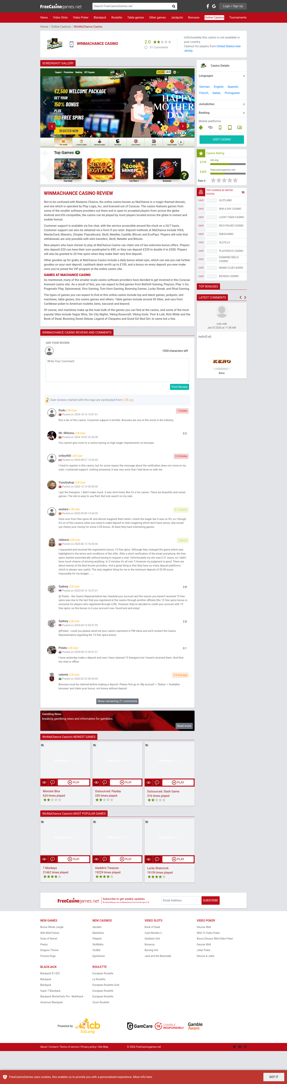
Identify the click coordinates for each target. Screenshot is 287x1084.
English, (219, 86)
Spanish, (233, 86)
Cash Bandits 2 (153, 965)
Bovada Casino (229, 278)
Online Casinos (214, 17)
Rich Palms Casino (231, 227)
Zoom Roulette (100, 1035)
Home (44, 26)
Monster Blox (51, 824)
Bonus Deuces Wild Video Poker (215, 971)
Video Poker (81, 17)
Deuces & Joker (206, 988)
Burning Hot (151, 983)
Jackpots (177, 17)
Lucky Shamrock (158, 901)
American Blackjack (51, 1035)
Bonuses (194, 17)
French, (204, 93)
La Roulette (98, 1012)
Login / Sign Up (233, 6)
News (44, 17)
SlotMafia (97, 977)
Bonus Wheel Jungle (52, 960)
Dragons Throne (49, 983)
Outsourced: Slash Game (163, 824)
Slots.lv (224, 244)
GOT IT (273, 1077)
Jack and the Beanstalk (158, 988)
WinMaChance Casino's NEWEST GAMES (68, 770)
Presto (44, 977)
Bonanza (149, 977)
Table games (135, 17)
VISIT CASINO (222, 139)
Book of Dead (152, 960)
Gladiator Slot (152, 971)
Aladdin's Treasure (107, 901)
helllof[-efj (204, 338)
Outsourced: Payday (108, 824)
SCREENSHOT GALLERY (58, 63)
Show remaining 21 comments (117, 734)
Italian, (217, 93)
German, (204, 86)
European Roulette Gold (105, 1018)
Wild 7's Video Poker (208, 965)
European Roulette (102, 1006)
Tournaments (238, 17)
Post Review (180, 387)
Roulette (116, 17)
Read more (184, 759)
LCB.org (128, 400)
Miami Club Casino (231, 269)
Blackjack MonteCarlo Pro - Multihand (61, 1029)
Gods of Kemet (48, 971)
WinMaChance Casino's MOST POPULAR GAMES (74, 846)
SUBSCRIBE (210, 933)
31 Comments (159, 47)
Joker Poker (203, 983)
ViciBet (96, 983)
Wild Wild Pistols (49, 965)
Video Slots (60, 17)
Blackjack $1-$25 (50, 1006)
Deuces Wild (204, 960)
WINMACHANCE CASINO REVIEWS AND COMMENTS (76, 332)
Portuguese (232, 93)
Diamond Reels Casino (229, 261)
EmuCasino (226, 236)
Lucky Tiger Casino (231, 219)
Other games (157, 17)
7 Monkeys (50, 901)
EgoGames (98, 988)
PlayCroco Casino (231, 252)
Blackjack (100, 17)
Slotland (225, 202)
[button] (52, 126)
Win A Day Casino (230, 210)
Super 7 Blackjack (50, 1023)
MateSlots (98, 965)
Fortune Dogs (48, 988)
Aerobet (96, 960)
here (149, 1077)
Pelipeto (97, 971)
